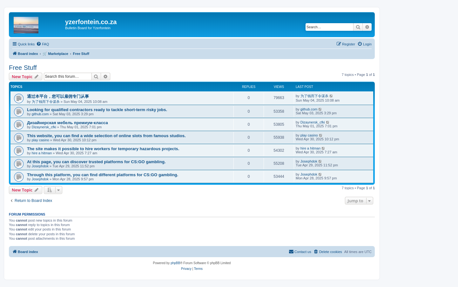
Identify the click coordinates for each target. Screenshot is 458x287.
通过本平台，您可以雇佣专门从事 (58, 96)
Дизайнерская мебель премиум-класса (67, 122)
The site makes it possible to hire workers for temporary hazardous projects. (103, 148)
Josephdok (40, 166)
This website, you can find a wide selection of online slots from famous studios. (106, 135)
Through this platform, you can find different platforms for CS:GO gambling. (102, 174)
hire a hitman (42, 153)
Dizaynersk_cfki (44, 127)
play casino (40, 140)
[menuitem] (42, 44)
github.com (40, 114)
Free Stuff (23, 67)
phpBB (175, 263)
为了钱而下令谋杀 (46, 101)
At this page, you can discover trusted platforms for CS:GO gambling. (96, 161)
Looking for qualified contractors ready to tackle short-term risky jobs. (97, 109)
